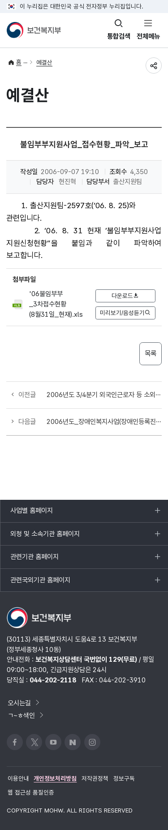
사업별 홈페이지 (31, 514)
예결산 (44, 62)
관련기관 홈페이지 (34, 560)
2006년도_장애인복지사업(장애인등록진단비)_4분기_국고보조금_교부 (104, 421)
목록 (150, 353)
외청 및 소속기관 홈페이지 (45, 537)
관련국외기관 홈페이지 (40, 584)
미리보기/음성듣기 (125, 312)
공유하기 (154, 65)
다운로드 (125, 295)
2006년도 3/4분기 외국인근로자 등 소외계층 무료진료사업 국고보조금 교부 (104, 394)
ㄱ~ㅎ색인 (26, 715)
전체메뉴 (148, 36)
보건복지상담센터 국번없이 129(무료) (86, 659)
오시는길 (24, 703)
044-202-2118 (53, 680)
